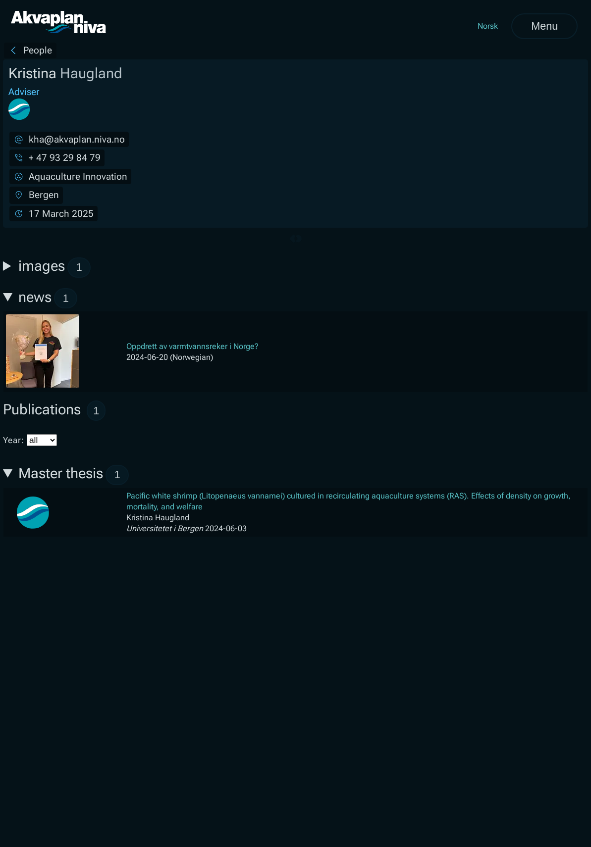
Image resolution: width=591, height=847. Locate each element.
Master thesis (73, 475)
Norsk (488, 26)
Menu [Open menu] (544, 26)
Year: (30, 440)
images (54, 267)
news (48, 298)
